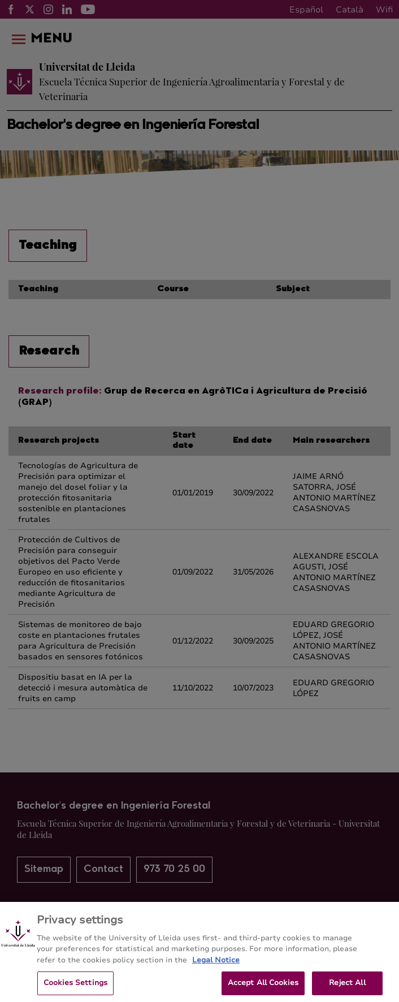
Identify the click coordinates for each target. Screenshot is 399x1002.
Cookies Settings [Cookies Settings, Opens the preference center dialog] (75, 989)
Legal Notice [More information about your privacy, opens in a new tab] (216, 966)
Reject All (347, 989)
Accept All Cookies (263, 989)
